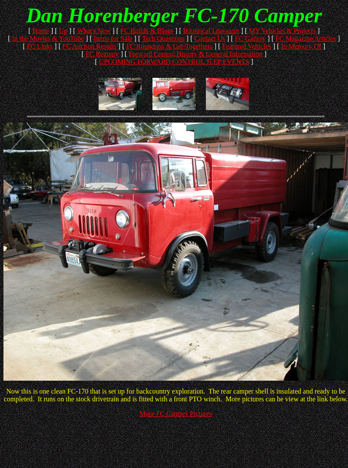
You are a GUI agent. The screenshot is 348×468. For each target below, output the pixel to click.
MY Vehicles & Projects (282, 30)
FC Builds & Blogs (146, 30)
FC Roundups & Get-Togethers (169, 46)
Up (63, 30)
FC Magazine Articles (306, 38)
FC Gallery (250, 38)
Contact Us (209, 38)
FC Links (40, 46)
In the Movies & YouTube (48, 38)
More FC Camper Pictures (176, 413)
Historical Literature (211, 30)
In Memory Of (301, 46)
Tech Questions (163, 38)
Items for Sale (113, 38)
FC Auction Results (89, 46)
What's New (94, 30)
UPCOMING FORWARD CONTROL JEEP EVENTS (174, 61)
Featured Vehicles (246, 46)
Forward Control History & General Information (196, 54)
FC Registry (102, 54)
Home (40, 30)
